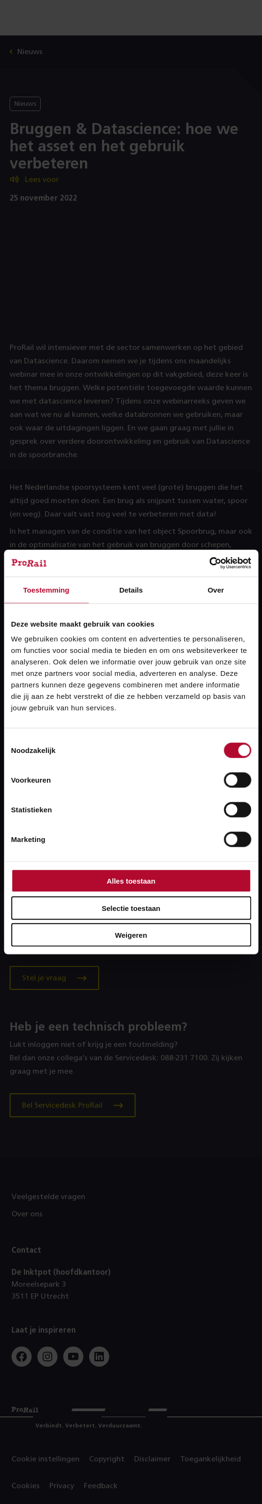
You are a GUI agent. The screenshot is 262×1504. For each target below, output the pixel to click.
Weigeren (131, 935)
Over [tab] (215, 589)
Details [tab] (131, 589)
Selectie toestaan (131, 908)
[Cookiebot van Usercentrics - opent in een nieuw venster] (209, 563)
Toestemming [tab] (46, 589)
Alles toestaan (131, 881)
